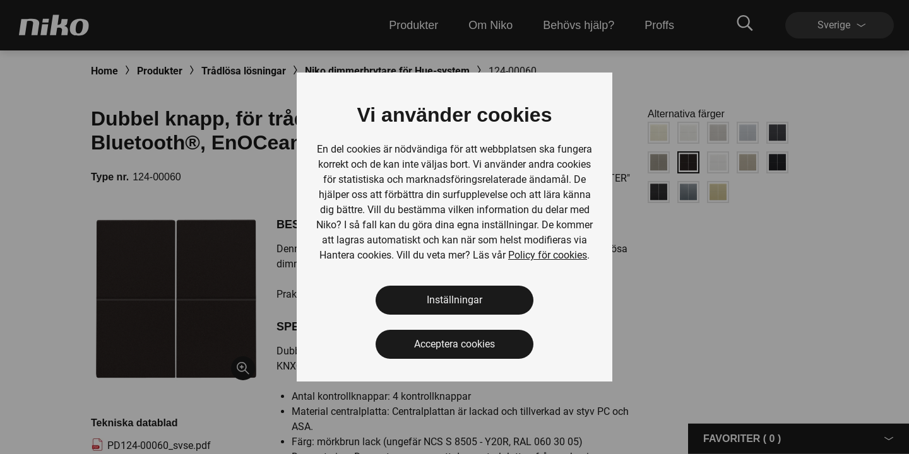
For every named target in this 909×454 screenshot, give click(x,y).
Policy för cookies (547, 255)
